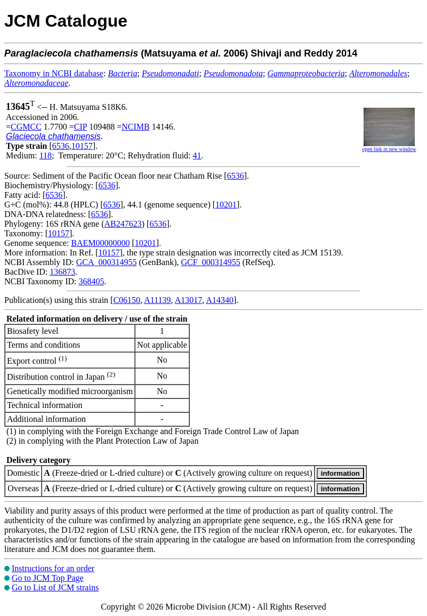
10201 (226, 204)
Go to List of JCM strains (55, 587)
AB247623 (123, 223)
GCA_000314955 (106, 262)
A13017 (189, 300)
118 (45, 155)
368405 (91, 281)
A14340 (219, 300)
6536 (60, 145)
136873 (62, 271)
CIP (80, 126)
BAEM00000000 (100, 242)
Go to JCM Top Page (48, 577)
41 (197, 155)
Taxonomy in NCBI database (53, 73)
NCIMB (135, 126)
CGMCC (26, 126)
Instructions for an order (53, 568)
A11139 (157, 300)
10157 (82, 145)
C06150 (126, 300)
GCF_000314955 (210, 262)
